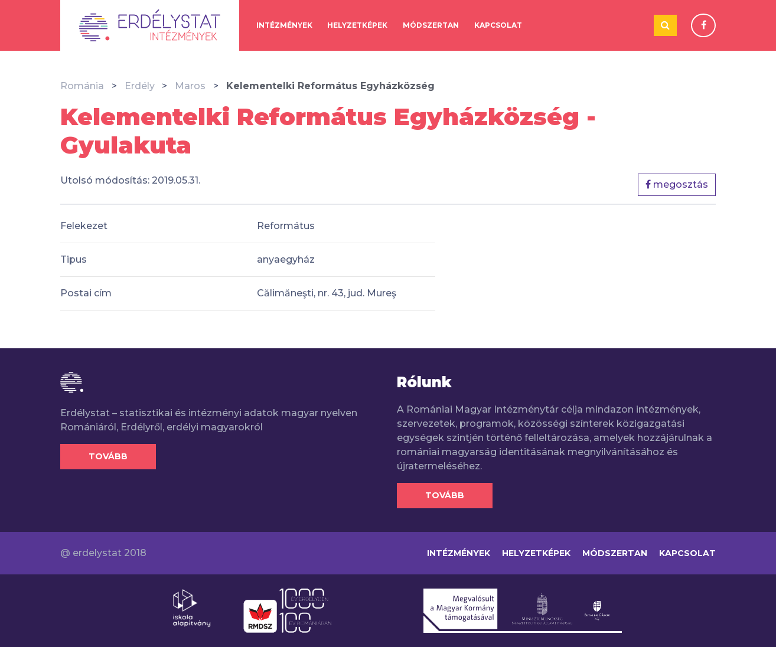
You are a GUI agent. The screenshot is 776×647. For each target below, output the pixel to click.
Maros (190, 86)
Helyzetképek (357, 25)
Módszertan (431, 25)
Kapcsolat (498, 25)
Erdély (140, 86)
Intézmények (284, 25)
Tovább (108, 456)
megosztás (676, 184)
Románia (82, 86)
